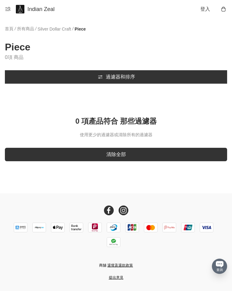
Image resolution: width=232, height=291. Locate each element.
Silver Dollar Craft (54, 29)
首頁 (9, 28)
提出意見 (116, 277)
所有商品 (25, 28)
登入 (205, 9)
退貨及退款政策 (120, 265)
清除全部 (116, 154)
